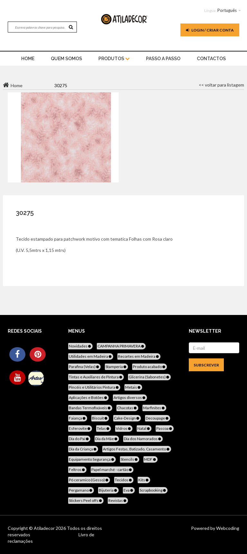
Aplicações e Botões (88, 397)
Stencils (130, 459)
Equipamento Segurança (92, 459)
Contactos (211, 58)
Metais (133, 387)
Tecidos (124, 479)
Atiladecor (45, 528)
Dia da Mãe (106, 438)
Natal (144, 428)
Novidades (80, 346)
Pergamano (81, 490)
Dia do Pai (79, 438)
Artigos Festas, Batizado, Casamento (136, 449)
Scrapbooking (153, 490)
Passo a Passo (163, 58)
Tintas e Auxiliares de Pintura (96, 376)
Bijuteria (108, 490)
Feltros (77, 469)
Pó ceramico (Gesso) (89, 479)
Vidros (124, 428)
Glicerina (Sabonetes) (149, 376)
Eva (129, 490)
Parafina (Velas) (84, 366)
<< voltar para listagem (221, 85)
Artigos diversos (130, 397)
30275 (25, 213)
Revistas (117, 500)
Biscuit (100, 418)
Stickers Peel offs (86, 500)
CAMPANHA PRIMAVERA (121, 346)
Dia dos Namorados (143, 438)
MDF (150, 459)
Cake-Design (127, 418)
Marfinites (154, 407)
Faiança (78, 418)
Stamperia (116, 366)
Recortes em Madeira (139, 356)
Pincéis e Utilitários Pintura (94, 387)
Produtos (114, 58)
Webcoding (227, 528)
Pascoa (164, 428)
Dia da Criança (83, 449)
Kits (144, 479)
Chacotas (127, 407)
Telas (103, 428)
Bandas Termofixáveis (90, 407)
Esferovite (80, 428)
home (27, 58)
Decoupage (157, 418)
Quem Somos (66, 58)
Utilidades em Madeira (91, 356)
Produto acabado (149, 366)
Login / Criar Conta (210, 30)
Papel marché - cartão (112, 469)
